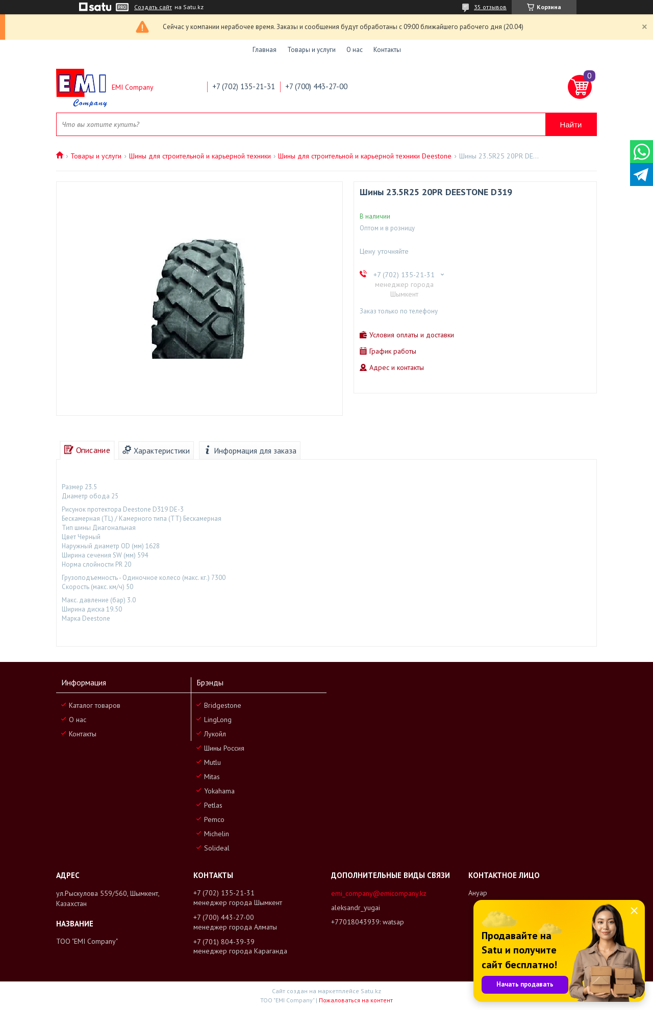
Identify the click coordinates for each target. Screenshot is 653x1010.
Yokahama (219, 790)
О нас (354, 49)
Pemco (214, 819)
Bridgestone (222, 705)
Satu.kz (371, 991)
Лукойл (215, 733)
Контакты (387, 49)
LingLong (218, 719)
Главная (265, 49)
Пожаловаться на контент (356, 1000)
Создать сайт (153, 7)
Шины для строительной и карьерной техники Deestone (364, 156)
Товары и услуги (311, 49)
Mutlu (212, 762)
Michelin (216, 833)
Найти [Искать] (571, 124)
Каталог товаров (94, 705)
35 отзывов (490, 7)
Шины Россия (224, 748)
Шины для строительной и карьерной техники (200, 156)
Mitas (212, 776)
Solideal (217, 848)
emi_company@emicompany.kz (378, 893)
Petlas (213, 805)
